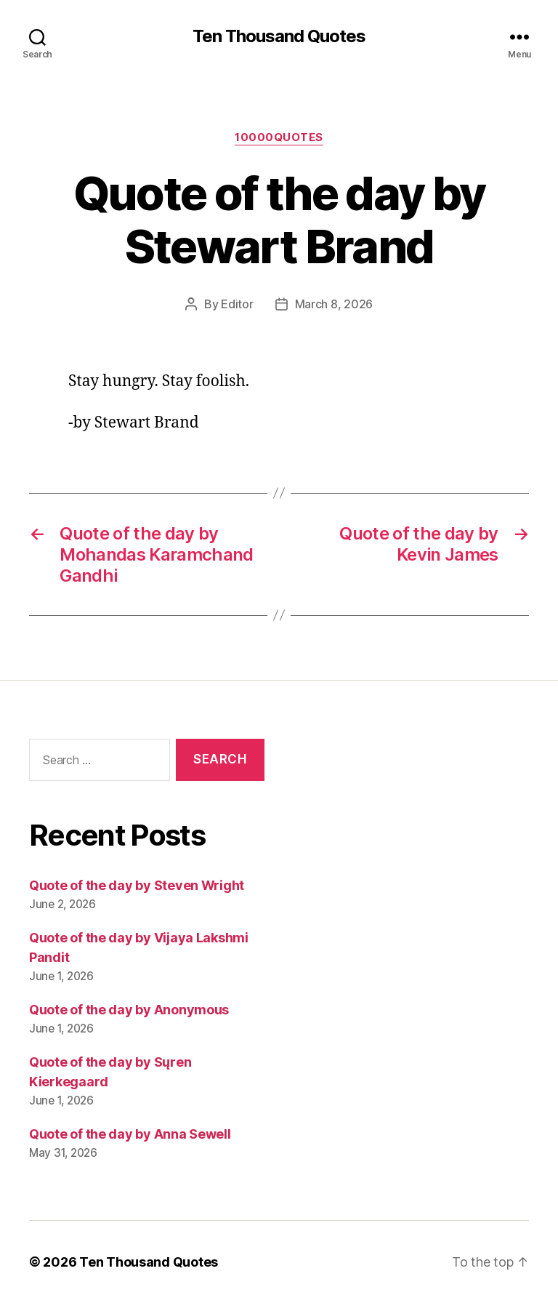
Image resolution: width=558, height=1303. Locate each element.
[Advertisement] (411, 869)
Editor (237, 304)
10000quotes (279, 137)
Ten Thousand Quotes (279, 36)
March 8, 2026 (334, 304)
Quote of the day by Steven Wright (136, 885)
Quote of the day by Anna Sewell (130, 1134)
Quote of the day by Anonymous (129, 1009)
